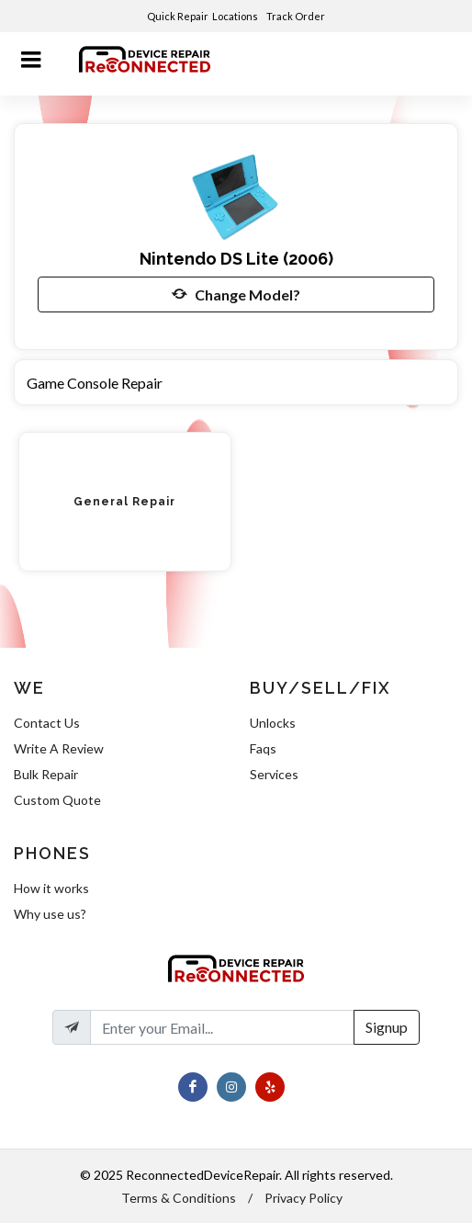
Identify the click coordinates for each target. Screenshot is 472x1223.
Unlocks (273, 722)
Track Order (296, 16)
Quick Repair (177, 16)
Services (274, 774)
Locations (236, 16)
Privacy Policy (303, 1198)
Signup (386, 1027)
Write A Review (59, 748)
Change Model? (236, 294)
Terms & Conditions (178, 1198)
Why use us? (50, 914)
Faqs (263, 748)
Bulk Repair (46, 774)
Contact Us (47, 722)
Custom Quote (57, 800)
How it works (51, 888)
